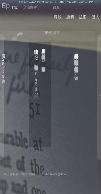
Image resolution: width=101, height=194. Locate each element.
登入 (95, 17)
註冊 (83, 17)
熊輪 (19, 34)
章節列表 (29, 179)
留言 (45, 173)
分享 (10, 173)
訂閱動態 (31, 7)
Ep (6, 5)
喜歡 (63, 173)
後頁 (65, 179)
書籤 (49, 180)
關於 (10, 169)
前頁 (76, 179)
